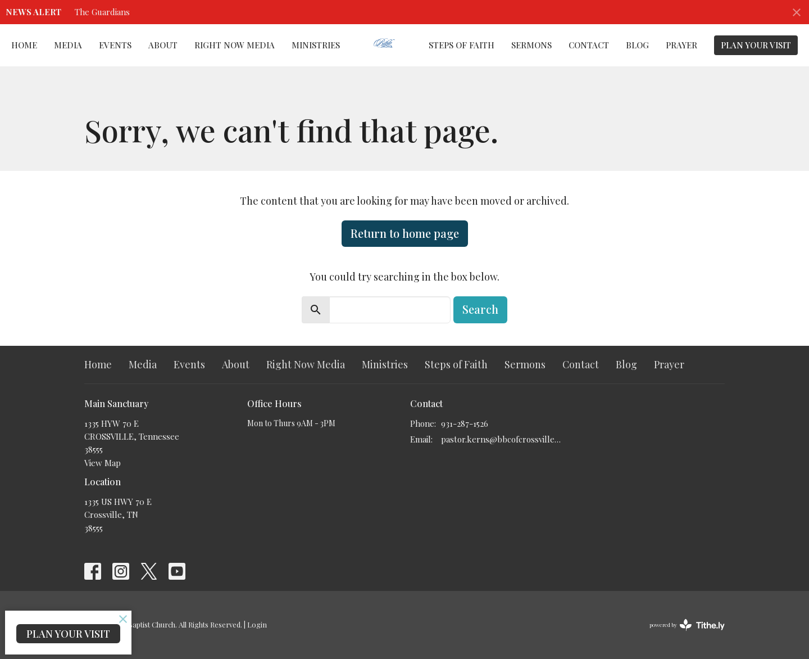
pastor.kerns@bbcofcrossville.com (501, 439)
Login (257, 624)
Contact (589, 45)
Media (68, 45)
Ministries (316, 45)
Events (115, 45)
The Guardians (102, 11)
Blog (637, 45)
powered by (687, 625)
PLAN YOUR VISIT (756, 45)
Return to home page (405, 233)
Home (24, 45)
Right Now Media (234, 45)
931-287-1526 (464, 423)
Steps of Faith (461, 45)
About (163, 45)
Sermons (531, 45)
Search (480, 309)
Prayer (681, 45)
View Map (102, 462)
